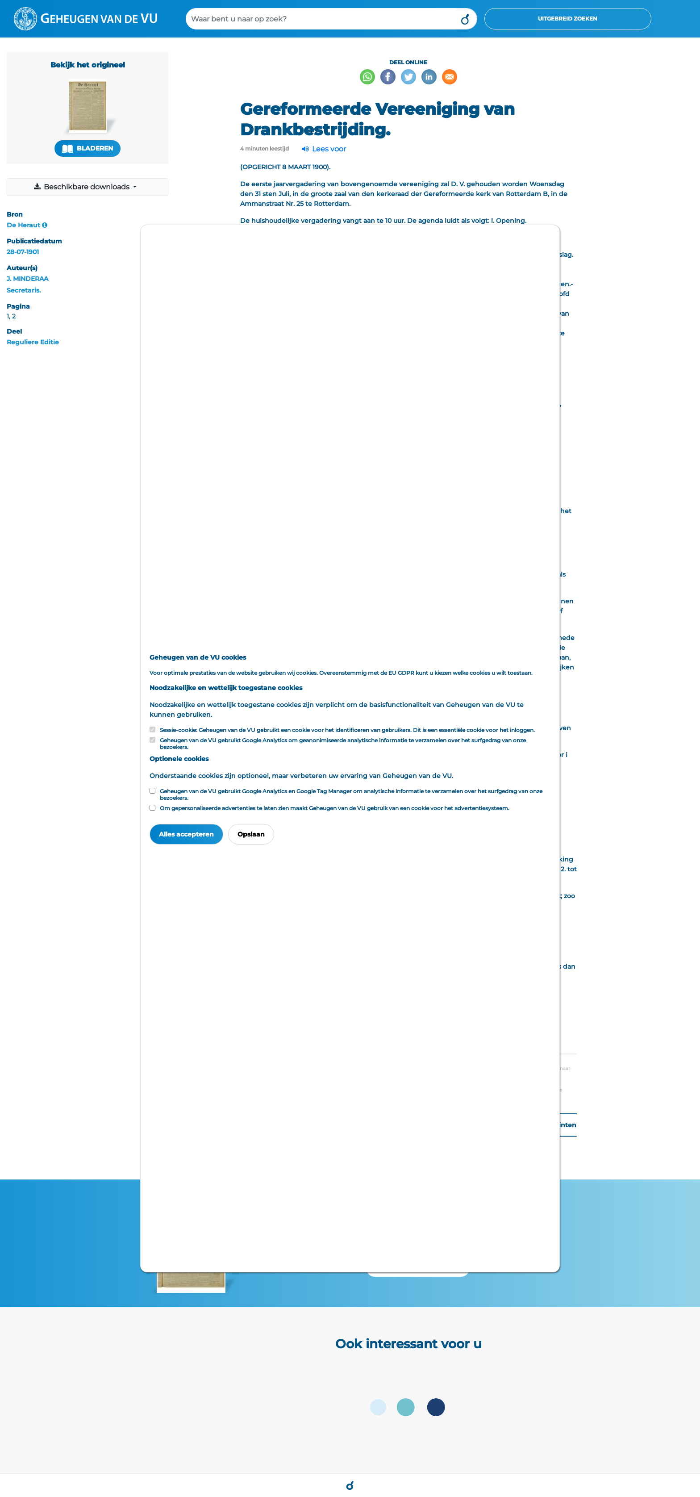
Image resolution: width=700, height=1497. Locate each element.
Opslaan (251, 834)
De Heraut (23, 225)
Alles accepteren (186, 834)
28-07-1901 (23, 252)
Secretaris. (24, 290)
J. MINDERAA (27, 279)
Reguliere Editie (33, 342)
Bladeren (87, 148)
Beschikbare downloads (82, 187)
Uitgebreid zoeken (567, 18)
